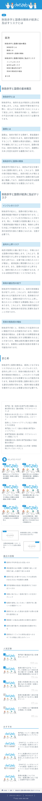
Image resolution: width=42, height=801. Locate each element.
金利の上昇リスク (13, 65)
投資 (4, 15)
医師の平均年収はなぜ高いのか (18, 562)
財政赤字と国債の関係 (15, 53)
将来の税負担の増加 (14, 71)
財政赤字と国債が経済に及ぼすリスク (20, 58)
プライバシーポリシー (15, 795)
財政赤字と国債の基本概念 (15, 43)
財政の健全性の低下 (14, 68)
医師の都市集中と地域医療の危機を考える (21, 627)
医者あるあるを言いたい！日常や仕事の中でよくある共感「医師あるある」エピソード (21, 417)
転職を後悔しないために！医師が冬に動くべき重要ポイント (21, 604)
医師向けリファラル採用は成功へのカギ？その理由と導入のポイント (20, 635)
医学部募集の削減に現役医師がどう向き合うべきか (21, 586)
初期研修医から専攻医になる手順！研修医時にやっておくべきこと (21, 447)
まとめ (7, 76)
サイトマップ (29, 795)
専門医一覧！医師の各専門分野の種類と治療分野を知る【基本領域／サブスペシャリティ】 (21, 408)
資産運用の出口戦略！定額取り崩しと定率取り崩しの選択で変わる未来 (21, 569)
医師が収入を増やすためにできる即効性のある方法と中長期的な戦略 (21, 578)
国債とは (10, 50)
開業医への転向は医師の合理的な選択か (21, 620)
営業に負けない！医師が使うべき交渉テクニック (21, 595)
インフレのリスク (13, 62)
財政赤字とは (12, 47)
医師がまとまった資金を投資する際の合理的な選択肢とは (22, 612)
